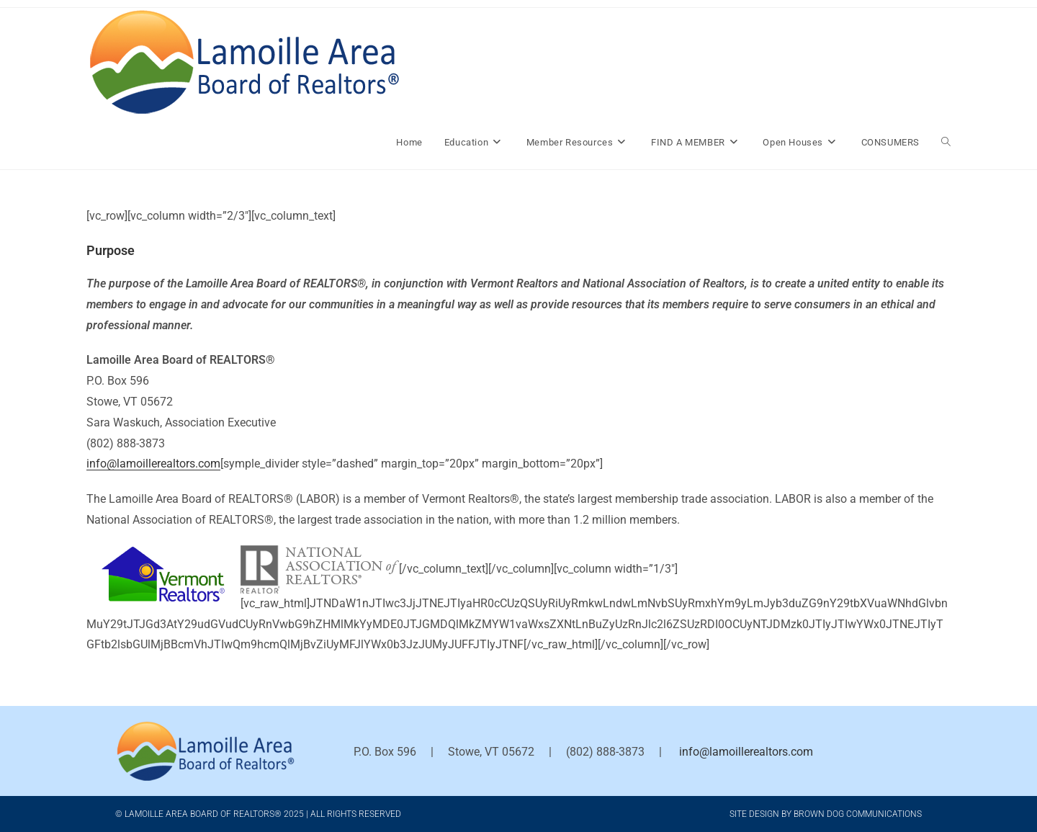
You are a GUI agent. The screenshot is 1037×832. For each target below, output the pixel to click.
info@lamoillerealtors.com (153, 463)
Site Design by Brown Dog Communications (826, 814)
